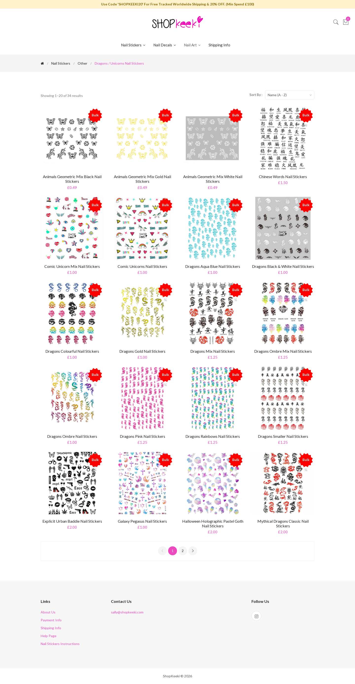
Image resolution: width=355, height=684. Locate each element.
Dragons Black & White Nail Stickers (283, 266)
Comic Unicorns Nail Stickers (142, 266)
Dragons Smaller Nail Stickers (283, 436)
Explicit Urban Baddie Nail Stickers (72, 521)
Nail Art (192, 45)
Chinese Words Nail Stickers (283, 176)
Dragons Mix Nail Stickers (212, 351)
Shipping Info (219, 45)
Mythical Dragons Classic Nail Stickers (283, 523)
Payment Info (51, 620)
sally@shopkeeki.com (127, 612)
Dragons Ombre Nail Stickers (72, 436)
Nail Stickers (133, 45)
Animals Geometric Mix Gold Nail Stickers (142, 179)
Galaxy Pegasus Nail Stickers (142, 521)
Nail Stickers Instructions (60, 644)
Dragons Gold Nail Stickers (142, 351)
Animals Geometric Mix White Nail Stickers (212, 179)
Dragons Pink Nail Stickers (142, 436)
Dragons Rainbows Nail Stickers (212, 436)
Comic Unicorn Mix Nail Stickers (72, 266)
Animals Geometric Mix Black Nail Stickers (72, 179)
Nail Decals (165, 45)
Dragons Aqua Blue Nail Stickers (212, 266)
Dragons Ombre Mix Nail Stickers (283, 351)
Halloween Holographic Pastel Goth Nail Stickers (212, 523)
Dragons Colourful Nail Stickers (72, 351)
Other (82, 63)
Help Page (48, 636)
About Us (48, 612)
